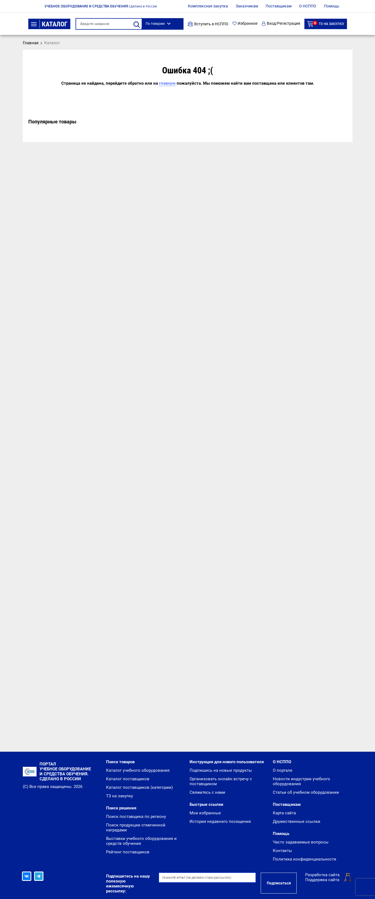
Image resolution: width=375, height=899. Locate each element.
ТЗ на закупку (325, 24)
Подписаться (279, 883)
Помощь (331, 6)
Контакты (282, 850)
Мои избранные (205, 813)
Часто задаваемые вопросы (301, 842)
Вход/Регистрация (281, 23)
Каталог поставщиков (127, 778)
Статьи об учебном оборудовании (306, 792)
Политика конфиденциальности (304, 859)
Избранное (244, 23)
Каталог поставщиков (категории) (139, 787)
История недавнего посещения (220, 821)
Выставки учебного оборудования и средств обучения (141, 841)
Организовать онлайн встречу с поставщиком (221, 781)
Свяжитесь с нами (207, 792)
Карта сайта (284, 813)
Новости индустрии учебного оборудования (301, 781)
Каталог (49, 24)
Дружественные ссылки (296, 821)
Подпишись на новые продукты (221, 770)
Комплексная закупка (208, 6)
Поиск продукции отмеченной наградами (135, 827)
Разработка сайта (322, 874)
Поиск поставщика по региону (136, 816)
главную (167, 83)
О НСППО (307, 6)
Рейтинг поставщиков (127, 852)
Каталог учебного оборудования (138, 770)
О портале (282, 770)
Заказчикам (247, 6)
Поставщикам (278, 6)
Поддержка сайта (322, 879)
